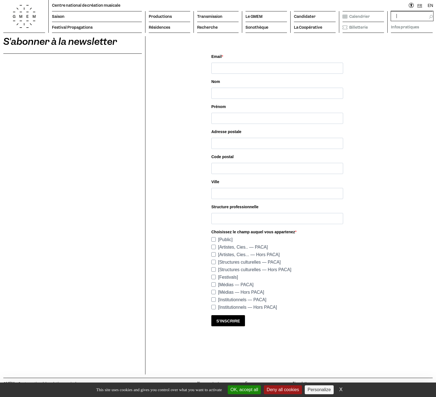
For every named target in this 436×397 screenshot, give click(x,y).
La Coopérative (308, 27)
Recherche (207, 27)
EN (430, 5)
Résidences (159, 27)
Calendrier (356, 16)
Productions (160, 16)
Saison (58, 16)
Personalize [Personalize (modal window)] (319, 389)
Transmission (209, 16)
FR (419, 5)
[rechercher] (412, 16)
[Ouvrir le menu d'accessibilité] (411, 5)
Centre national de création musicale (86, 5)
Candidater (305, 16)
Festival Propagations (72, 27)
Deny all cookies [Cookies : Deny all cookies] (283, 389)
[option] (430, 6)
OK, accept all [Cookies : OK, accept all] (244, 389)
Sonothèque (257, 27)
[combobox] (420, 6)
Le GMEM (254, 16)
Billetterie (355, 27)
